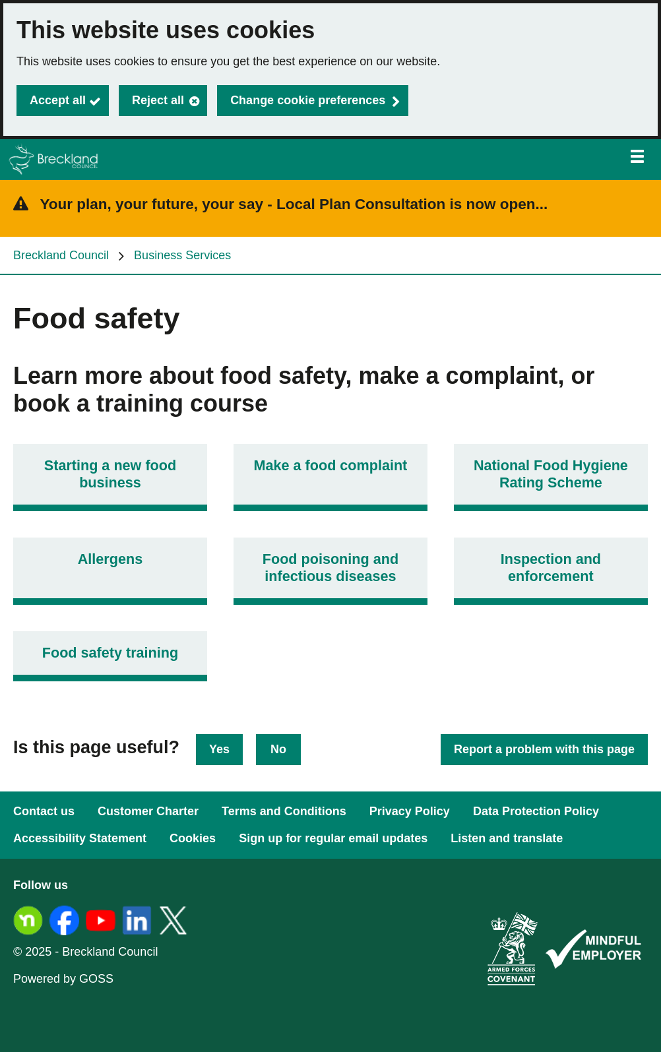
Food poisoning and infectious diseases (330, 567)
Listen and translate (507, 838)
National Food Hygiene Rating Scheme (551, 474)
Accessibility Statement (79, 838)
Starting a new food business (110, 474)
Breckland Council (61, 255)
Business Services (182, 255)
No (278, 749)
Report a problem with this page (544, 749)
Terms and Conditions (284, 811)
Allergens (110, 559)
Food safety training (110, 652)
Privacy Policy (409, 811)
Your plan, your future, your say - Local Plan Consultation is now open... (294, 204)
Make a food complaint (331, 465)
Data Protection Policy (536, 811)
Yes (219, 749)
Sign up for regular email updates (333, 838)
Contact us (44, 811)
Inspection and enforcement (551, 567)
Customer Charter (148, 811)
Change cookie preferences (307, 100)
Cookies (193, 838)
